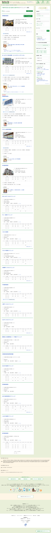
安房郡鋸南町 (12, 462)
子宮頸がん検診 (39, 75)
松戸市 (33, 460)
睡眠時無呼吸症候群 (45, 80)
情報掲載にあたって (23, 518)
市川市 (26, 460)
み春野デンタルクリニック (8, 267)
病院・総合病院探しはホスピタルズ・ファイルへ (30, 2)
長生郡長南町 (46, 461)
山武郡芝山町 (22, 461)
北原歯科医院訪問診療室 (7, 354)
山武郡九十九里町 (18, 461)
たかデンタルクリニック (7, 319)
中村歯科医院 (5, 165)
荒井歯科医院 (5, 384)
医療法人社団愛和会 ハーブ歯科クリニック (12, 337)
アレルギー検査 (39, 74)
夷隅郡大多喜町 (5, 462)
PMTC (42, 69)
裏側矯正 (47, 69)
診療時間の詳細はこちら (29, 73)
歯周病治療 (38, 68)
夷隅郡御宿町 (8, 462)
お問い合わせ (34, 515)
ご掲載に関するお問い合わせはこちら (25, 496)
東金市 (42, 460)
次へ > (20, 453)
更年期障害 (38, 80)
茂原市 (37, 460)
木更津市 (31, 460)
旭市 (43, 460)
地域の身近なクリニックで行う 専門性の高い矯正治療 (12, 50)
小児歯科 (8, 467)
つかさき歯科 (5, 232)
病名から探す (39, 77)
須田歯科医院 (5, 96)
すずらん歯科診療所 (6, 129)
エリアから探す (40, 23)
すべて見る (30, 23)
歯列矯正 (44, 69)
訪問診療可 (43, 39)
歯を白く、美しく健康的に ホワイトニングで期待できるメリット (13, 51)
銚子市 (24, 460)
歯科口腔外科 (10, 467)
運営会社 (39, 515)
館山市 (29, 460)
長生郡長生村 (36, 461)
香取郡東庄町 (14, 461)
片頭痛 (38, 81)
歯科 (3, 467)
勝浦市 (49, 460)
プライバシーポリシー (20, 515)
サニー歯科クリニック (7, 214)
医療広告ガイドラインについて (28, 515)
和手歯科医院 (5, 433)
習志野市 (45, 460)
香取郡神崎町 (7, 461)
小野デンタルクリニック (7, 304)
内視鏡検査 (38, 73)
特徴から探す (39, 36)
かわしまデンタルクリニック (8, 196)
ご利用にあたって (13, 515)
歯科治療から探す (40, 66)
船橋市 (27, 460)
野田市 (35, 460)
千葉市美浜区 (21, 460)
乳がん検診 (42, 74)
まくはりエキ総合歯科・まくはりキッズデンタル (13, 55)
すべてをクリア (47, 9)
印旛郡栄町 (4, 461)
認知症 (38, 79)
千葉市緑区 (18, 460)
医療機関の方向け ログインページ (42, 531)
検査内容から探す (40, 71)
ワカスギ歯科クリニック (7, 250)
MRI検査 (44, 73)
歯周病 (41, 80)
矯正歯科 (5, 467)
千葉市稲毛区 (12, 460)
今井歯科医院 (5, 284)
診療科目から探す (40, 15)
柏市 (47, 460)
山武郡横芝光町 (25, 461)
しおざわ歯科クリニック (7, 416)
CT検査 (41, 73)
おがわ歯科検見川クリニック (8, 396)
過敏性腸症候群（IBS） (42, 79)
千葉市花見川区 (8, 460)
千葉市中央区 (4, 460)
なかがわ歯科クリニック (7, 366)
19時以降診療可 (39, 39)
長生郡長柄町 (42, 461)
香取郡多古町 (10, 461)
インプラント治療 (42, 68)
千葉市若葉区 (15, 460)
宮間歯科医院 (5, 15)
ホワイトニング (39, 69)
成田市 (38, 460)
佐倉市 (40, 460)
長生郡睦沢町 (32, 461)
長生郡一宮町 (29, 461)
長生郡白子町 (39, 461)
